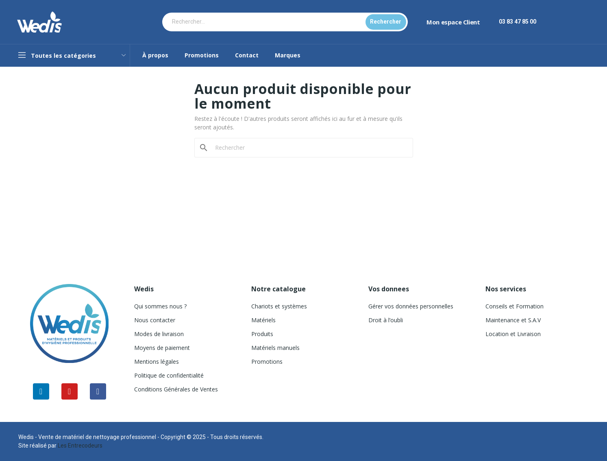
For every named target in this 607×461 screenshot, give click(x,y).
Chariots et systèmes (279, 306)
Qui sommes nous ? (160, 306)
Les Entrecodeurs (80, 445)
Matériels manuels (275, 348)
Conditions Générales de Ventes (176, 389)
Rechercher (385, 21)
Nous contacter (154, 320)
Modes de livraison (159, 334)
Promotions (267, 361)
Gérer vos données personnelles (410, 306)
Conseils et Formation (514, 306)
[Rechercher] (309, 147)
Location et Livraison (513, 334)
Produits (262, 334)
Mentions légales (156, 361)
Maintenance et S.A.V (513, 320)
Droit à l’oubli (385, 320)
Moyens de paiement (162, 348)
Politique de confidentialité (169, 375)
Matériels (263, 320)
